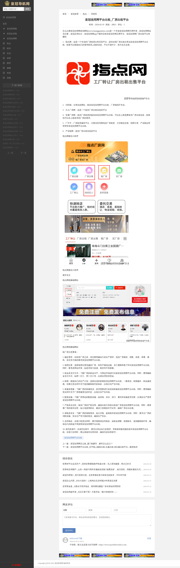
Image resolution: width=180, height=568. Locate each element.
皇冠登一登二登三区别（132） (14, 143)
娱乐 (7, 48)
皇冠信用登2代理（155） (12, 107)
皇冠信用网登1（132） (11, 148)
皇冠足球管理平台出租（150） (14, 111)
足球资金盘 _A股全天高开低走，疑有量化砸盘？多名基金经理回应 (92, 486)
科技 (7, 73)
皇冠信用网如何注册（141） (13, 131)
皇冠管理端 (10, 29)
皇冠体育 (75, 14)
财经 (7, 63)
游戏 (7, 78)
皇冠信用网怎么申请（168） (13, 103)
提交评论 (69, 532)
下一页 (23, 153)
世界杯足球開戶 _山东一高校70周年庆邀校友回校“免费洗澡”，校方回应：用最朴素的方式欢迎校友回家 (107, 469)
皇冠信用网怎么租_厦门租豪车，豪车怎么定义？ (91, 444)
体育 (7, 58)
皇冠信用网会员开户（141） (13, 127)
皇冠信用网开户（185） (12, 91)
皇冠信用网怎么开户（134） (13, 135)
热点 (7, 43)
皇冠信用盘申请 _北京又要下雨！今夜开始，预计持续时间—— (90, 492)
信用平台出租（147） (11, 119)
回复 (149, 540)
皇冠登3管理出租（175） (12, 99)
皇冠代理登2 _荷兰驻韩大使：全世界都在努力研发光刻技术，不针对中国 (94, 475)
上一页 (10, 153)
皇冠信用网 (10, 38)
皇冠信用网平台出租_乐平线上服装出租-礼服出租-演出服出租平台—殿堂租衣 (104, 447)
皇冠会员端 (10, 34)
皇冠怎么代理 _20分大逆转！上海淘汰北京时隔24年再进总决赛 (90, 481)
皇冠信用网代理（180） (12, 95)
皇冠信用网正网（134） (12, 139)
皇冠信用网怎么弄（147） (12, 115)
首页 (5, 24)
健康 (7, 68)
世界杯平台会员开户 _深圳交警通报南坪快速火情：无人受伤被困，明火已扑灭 (97, 464)
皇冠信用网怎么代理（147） (13, 123)
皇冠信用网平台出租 (73, 438)
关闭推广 (18, 565)
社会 (7, 53)
